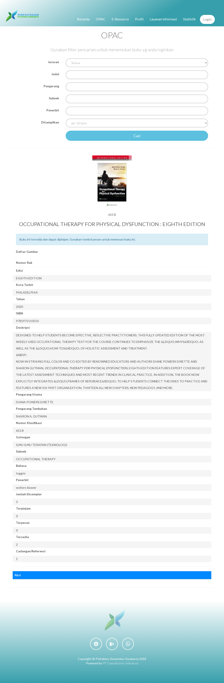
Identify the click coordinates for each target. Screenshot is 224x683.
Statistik (189, 19)
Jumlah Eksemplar (29, 494)
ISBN (19, 313)
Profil (139, 19)
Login (207, 19)
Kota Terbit (24, 285)
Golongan (23, 437)
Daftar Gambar (27, 251)
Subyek (54, 98)
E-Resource (120, 19)
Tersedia (22, 537)
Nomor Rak (24, 262)
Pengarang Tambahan (31, 408)
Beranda (83, 19)
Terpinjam (23, 508)
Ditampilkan (51, 122)
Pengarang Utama (29, 394)
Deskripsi (23, 327)
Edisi (19, 270)
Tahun (20, 299)
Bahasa (21, 465)
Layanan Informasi (163, 19)
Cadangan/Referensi (31, 551)
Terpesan (23, 522)
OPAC (100, 19)
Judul (56, 74)
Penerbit (53, 110)
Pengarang (52, 86)
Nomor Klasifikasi (29, 423)
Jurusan (54, 62)
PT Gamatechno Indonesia (120, 663)
